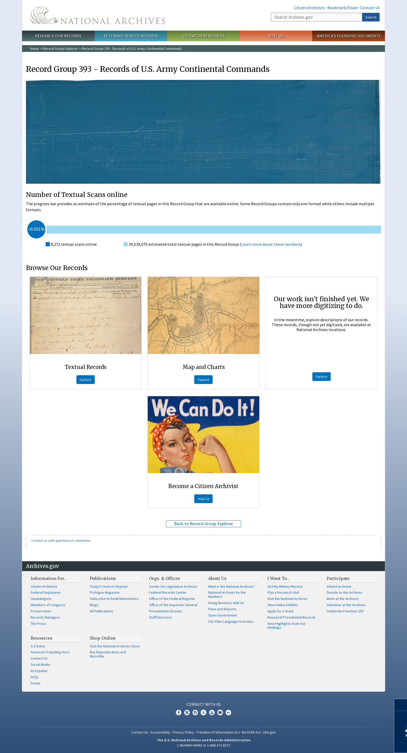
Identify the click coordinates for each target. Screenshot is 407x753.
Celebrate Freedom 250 (345, 611)
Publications (103, 578)
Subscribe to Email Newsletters (114, 598)
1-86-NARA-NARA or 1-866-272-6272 (203, 745)
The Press (38, 623)
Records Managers (45, 617)
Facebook (178, 712)
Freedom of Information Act (218, 732)
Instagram (195, 712)
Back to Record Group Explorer (203, 523)
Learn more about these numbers (271, 244)
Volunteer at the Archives (346, 605)
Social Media (40, 664)
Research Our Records (58, 35)
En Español (39, 670)
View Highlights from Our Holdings (286, 625)
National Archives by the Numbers (227, 594)
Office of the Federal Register (172, 598)
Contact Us (370, 7)
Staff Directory (160, 617)
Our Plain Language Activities (230, 621)
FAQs (35, 677)
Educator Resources (203, 35)
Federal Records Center (167, 592)
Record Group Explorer (60, 48)
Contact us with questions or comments (60, 540)
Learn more (361, 743)
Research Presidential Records (291, 617)
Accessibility (160, 732)
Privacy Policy (183, 732)
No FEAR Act (251, 732)
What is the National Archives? (231, 586)
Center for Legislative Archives (173, 586)
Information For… (49, 578)
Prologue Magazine (105, 592)
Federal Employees (46, 592)
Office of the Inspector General (173, 605)
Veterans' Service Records (131, 35)
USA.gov (269, 732)
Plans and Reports (222, 609)
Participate (338, 578)
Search (370, 17)
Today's (109, 586)
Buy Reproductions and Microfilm (108, 654)
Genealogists (41, 598)
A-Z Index (38, 646)
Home (34, 48)
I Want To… (278, 578)
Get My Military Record (284, 586)
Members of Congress (48, 605)
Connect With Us (203, 704)
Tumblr (203, 712)
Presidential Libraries (165, 611)
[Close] (401, 705)
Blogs (94, 605)
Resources (41, 638)
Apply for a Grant (280, 611)
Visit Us (276, 35)
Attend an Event (339, 586)
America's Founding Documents (349, 35)
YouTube (212, 712)
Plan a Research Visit (283, 592)
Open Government (222, 615)
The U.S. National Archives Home (97, 15)
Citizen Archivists (309, 7)
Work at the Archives (343, 598)
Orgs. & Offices (164, 578)
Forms (35, 683)
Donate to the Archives (344, 592)
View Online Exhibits (282, 605)
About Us (217, 578)
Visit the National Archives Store (115, 646)
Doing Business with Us (226, 602)
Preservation (41, 611)
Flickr (228, 712)
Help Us (203, 498)
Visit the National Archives (287, 598)
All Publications (101, 611)
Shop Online (103, 638)
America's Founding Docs (50, 652)
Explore (85, 379)
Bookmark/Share (342, 7)
